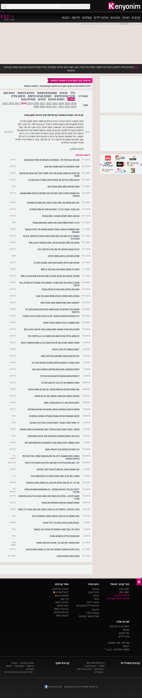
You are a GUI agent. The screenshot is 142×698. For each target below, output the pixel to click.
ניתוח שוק (9, 92)
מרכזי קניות (93, 592)
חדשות (76, 17)
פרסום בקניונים (121, 595)
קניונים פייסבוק (53, 686)
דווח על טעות (62, 602)
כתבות (65, 17)
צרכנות (95, 609)
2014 (73, 106)
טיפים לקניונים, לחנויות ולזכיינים (18, 672)
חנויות (126, 17)
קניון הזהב (98, 668)
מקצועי (124, 23)
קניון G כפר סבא (84, 668)
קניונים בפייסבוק (60, 588)
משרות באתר (62, 615)
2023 (55, 103)
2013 (67, 106)
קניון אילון (99, 672)
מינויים (41, 99)
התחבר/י (12, 19)
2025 (67, 103)
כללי (72, 92)
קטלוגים (87, 17)
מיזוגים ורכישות (25, 92)
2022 (48, 103)
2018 (23, 103)
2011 (55, 106)
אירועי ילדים (101, 17)
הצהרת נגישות (61, 608)
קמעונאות (19, 665)
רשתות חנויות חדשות (40, 96)
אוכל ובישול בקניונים (89, 616)
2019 (30, 103)
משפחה (135, 23)
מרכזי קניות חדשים (64, 96)
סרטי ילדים (124, 636)
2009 (42, 106)
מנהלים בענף (28, 99)
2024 (61, 103)
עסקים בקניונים (27, 662)
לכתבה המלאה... (76, 148)
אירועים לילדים (91, 605)
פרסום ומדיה (18, 96)
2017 (17, 103)
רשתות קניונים (56, 99)
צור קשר (64, 598)
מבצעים (115, 17)
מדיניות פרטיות (61, 612)
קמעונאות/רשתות (47, 92)
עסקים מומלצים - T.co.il (117, 649)
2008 (36, 106)
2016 (11, 103)
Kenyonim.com (71, 686)
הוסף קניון (124, 588)
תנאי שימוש (63, 605)
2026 (73, 103)
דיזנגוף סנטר (90, 665)
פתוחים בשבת (62, 595)
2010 (48, 106)
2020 (36, 103)
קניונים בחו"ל (92, 613)
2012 (61, 106)
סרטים (126, 629)
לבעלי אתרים (61, 592)
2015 (5, 103)
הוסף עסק (124, 592)
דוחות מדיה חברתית (119, 626)
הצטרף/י (6, 19)
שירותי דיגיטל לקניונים (118, 598)
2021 (42, 103)
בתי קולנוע (124, 633)
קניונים (136, 17)
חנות (96, 598)
